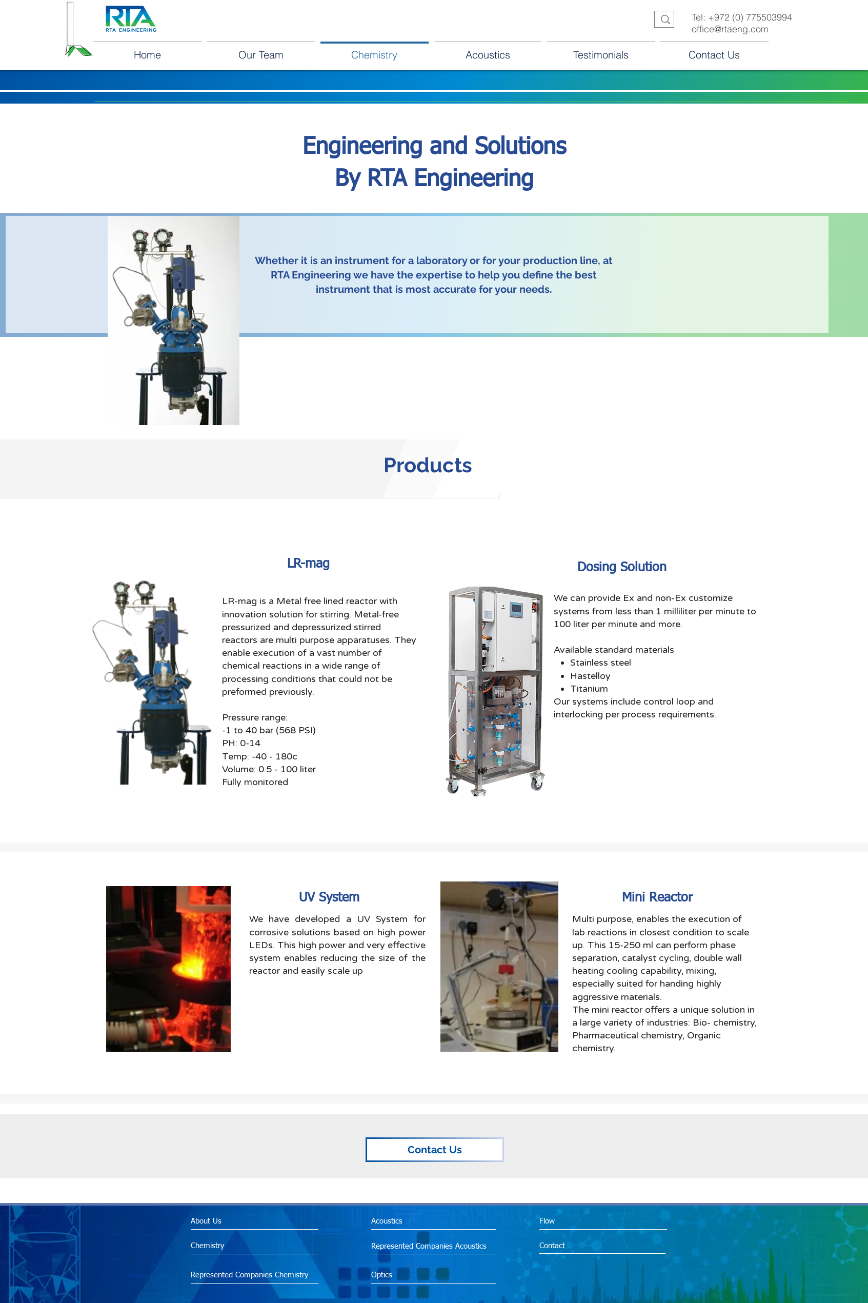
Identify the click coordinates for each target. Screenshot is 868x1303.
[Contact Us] (435, 1149)
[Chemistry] (244, 1245)
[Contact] (583, 1245)
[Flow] (583, 1221)
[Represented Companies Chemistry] (252, 1275)
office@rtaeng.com (730, 29)
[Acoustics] (415, 1221)
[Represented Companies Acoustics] (431, 1246)
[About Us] (234, 1221)
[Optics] (409, 1274)
